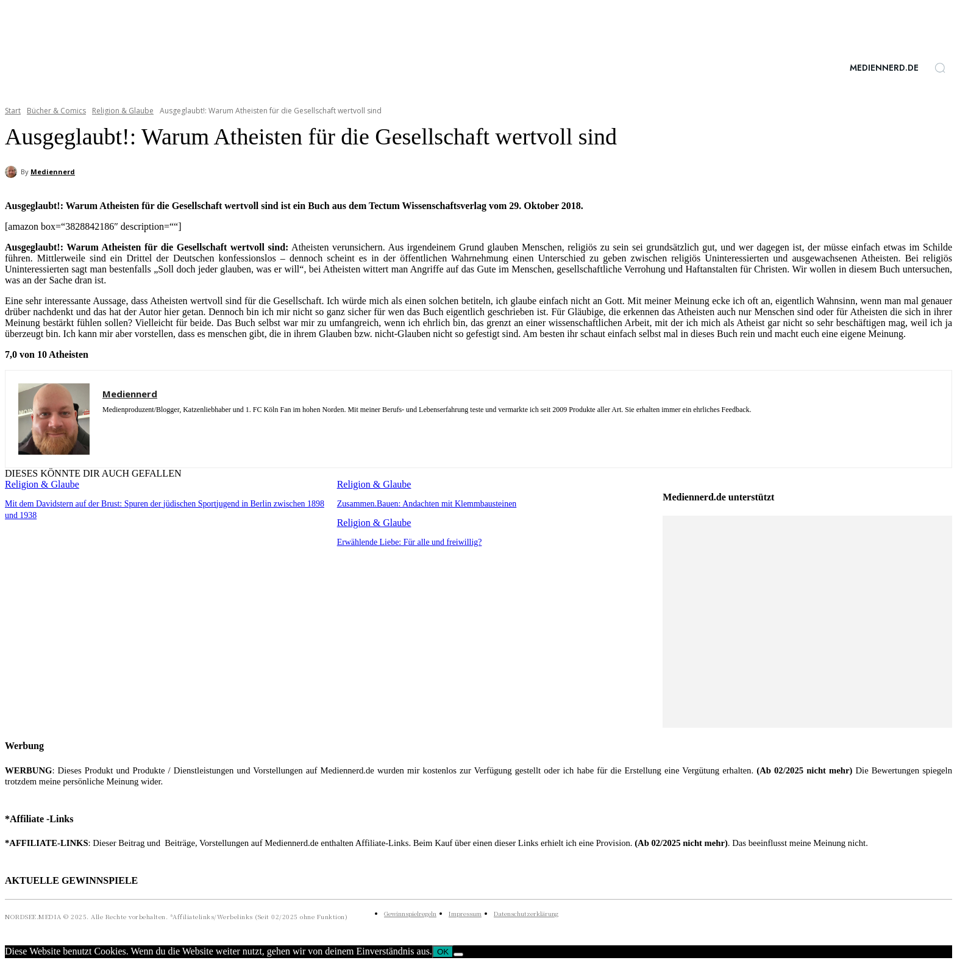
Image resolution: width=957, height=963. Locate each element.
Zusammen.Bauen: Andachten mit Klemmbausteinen (421, 503)
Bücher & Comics (56, 110)
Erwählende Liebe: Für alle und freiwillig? (404, 540)
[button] (940, 67)
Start (13, 110)
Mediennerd (52, 171)
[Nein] (458, 954)
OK (443, 951)
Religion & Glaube (123, 110)
